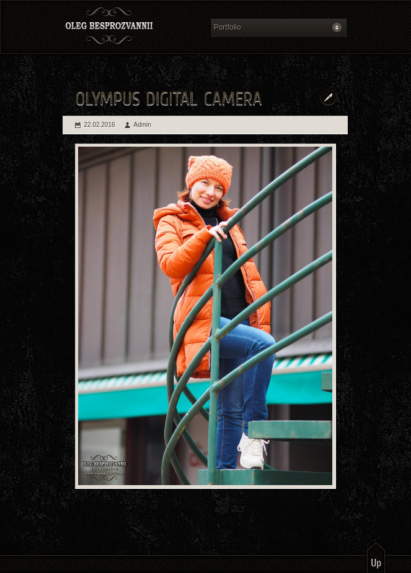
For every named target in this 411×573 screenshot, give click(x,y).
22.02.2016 (99, 124)
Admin (142, 124)
